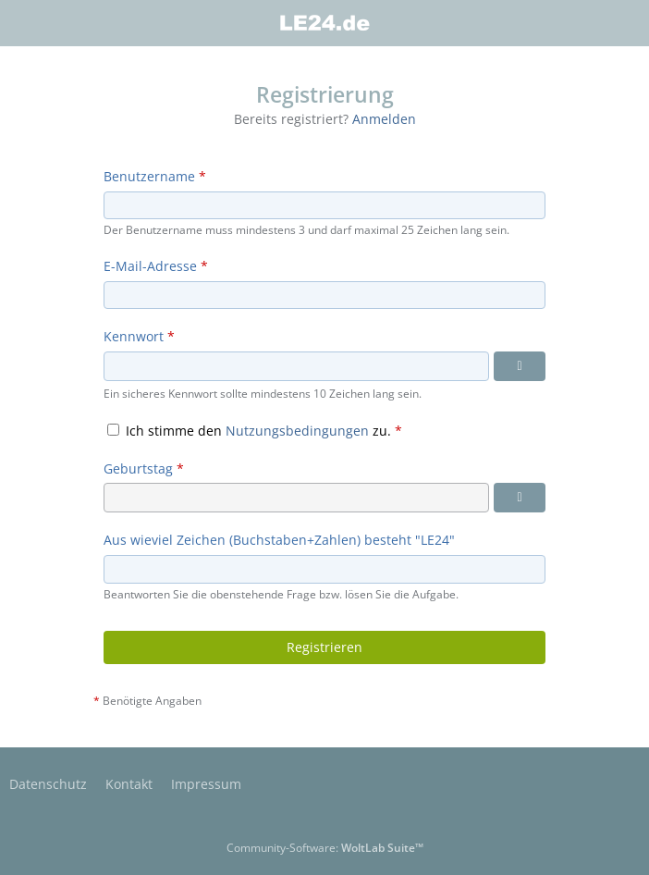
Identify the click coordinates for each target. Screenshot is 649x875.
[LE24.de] (324, 23)
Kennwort (134, 336)
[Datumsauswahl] (519, 497)
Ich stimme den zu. (254, 430)
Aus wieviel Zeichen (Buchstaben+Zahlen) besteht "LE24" (279, 539)
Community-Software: (325, 848)
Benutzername (149, 176)
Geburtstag (138, 468)
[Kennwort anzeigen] (519, 366)
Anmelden (384, 119)
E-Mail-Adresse (150, 266)
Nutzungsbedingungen (297, 430)
